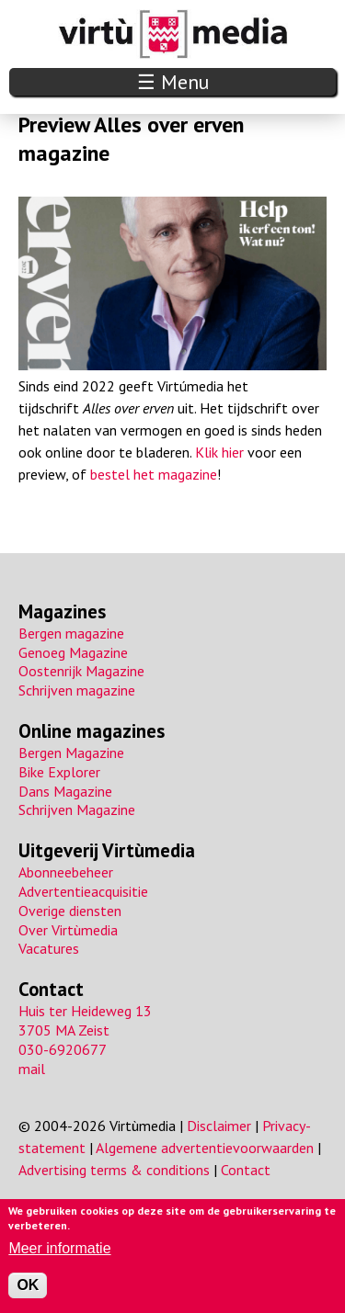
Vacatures (48, 948)
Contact (51, 989)
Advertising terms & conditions (114, 1169)
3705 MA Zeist (63, 1030)
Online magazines (91, 731)
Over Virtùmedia (68, 930)
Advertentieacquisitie (83, 891)
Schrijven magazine (76, 690)
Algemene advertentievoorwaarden (205, 1147)
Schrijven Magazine (76, 809)
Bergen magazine (71, 633)
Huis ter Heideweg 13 (85, 1011)
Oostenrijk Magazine (81, 671)
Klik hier (219, 452)
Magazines (62, 611)
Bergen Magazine (71, 752)
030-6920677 (62, 1049)
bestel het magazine (153, 474)
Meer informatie (59, 1248)
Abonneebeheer (65, 872)
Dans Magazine (65, 791)
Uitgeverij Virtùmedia (106, 850)
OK (28, 1285)
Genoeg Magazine (73, 652)
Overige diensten (69, 910)
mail (31, 1068)
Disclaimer (219, 1125)
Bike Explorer (59, 772)
